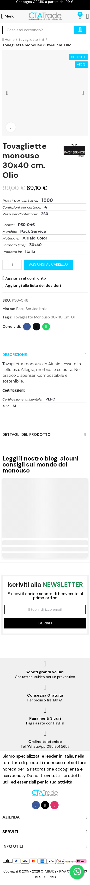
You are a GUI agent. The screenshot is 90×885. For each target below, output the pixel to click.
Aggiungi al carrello (48, 264)
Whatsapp (46, 326)
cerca (80, 30)
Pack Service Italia (32, 308)
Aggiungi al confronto (25, 278)
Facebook (27, 326)
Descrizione (14, 354)
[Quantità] (12, 265)
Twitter (36, 326)
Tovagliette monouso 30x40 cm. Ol (44, 317)
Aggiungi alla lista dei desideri (33, 285)
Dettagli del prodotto (26, 434)
